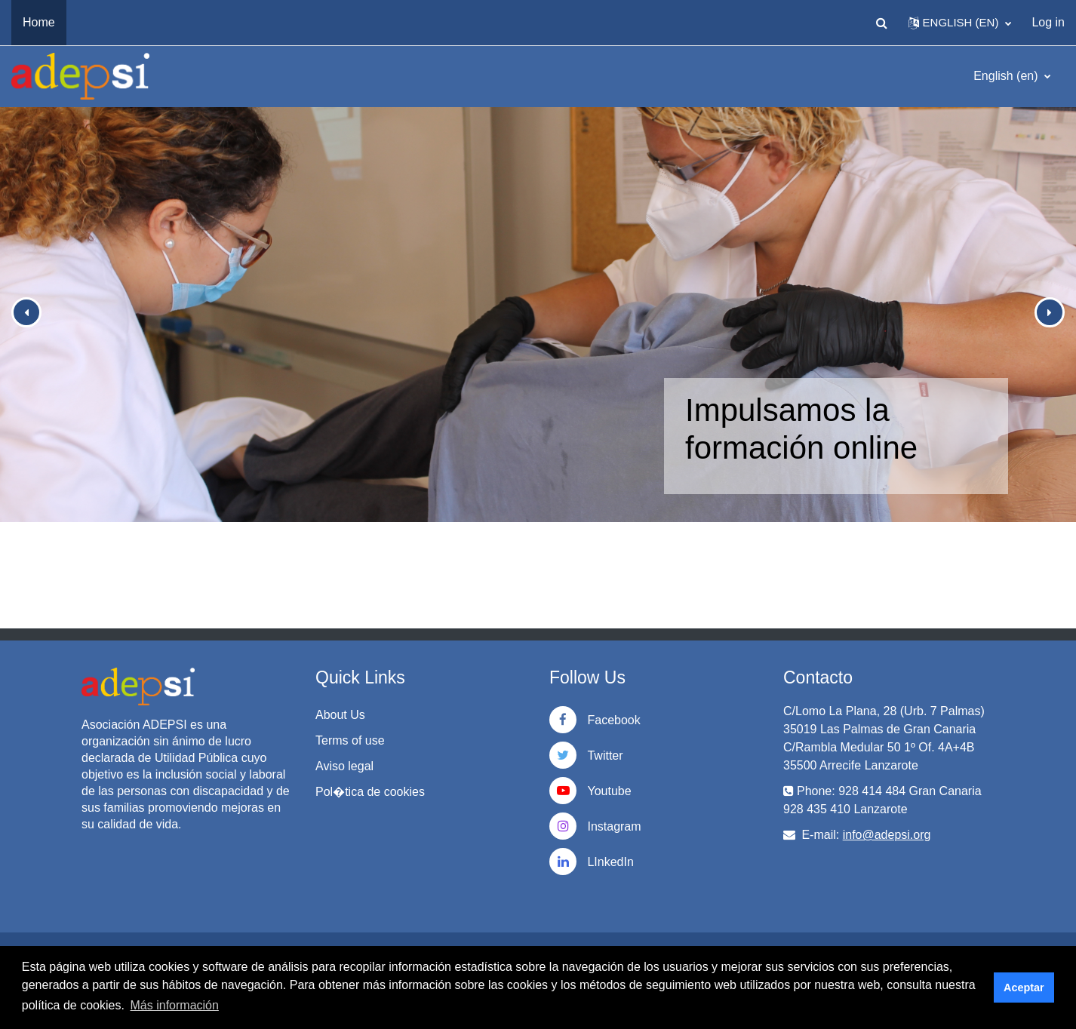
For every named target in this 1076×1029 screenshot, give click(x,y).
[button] (882, 22)
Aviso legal (344, 766)
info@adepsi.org (887, 834)
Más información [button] (175, 1005)
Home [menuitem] (39, 22)
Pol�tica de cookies (370, 791)
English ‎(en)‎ (1007, 75)
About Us (340, 714)
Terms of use (350, 740)
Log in (1048, 22)
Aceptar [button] (1024, 987)
